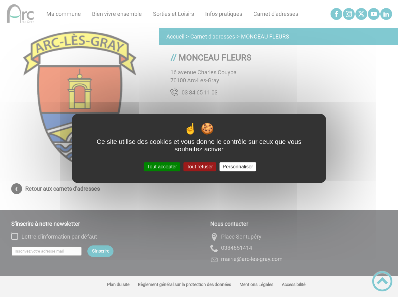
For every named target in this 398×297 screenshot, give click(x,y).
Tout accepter (162, 166)
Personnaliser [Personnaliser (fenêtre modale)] (238, 166)
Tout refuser (200, 166)
